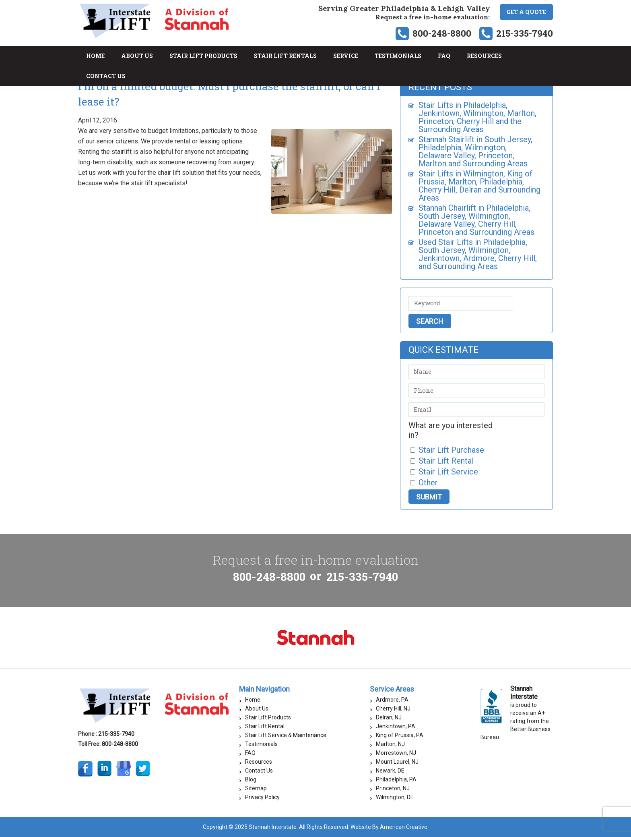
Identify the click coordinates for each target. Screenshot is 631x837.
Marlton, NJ (390, 744)
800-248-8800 (441, 33)
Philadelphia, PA (396, 779)
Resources (258, 761)
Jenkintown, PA (395, 726)
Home (252, 699)
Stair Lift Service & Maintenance (285, 735)
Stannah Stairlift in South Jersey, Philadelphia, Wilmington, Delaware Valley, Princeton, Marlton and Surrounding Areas (475, 151)
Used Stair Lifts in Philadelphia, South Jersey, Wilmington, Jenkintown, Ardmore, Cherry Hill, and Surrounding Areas (478, 254)
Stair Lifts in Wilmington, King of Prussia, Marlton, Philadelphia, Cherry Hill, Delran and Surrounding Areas (479, 186)
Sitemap (256, 788)
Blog (250, 779)
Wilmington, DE (395, 797)
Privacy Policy (262, 797)
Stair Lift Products (268, 717)
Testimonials (261, 744)
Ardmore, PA (392, 699)
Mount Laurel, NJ (397, 761)
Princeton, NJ (393, 788)
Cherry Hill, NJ (393, 708)
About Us (256, 708)
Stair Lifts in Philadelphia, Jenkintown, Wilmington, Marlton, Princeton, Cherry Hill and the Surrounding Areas (477, 117)
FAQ (250, 753)
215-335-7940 (524, 33)
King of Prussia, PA (399, 735)
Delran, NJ (389, 717)
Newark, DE (390, 770)
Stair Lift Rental (265, 726)
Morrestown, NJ (396, 753)
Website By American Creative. (390, 827)
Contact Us (259, 770)
